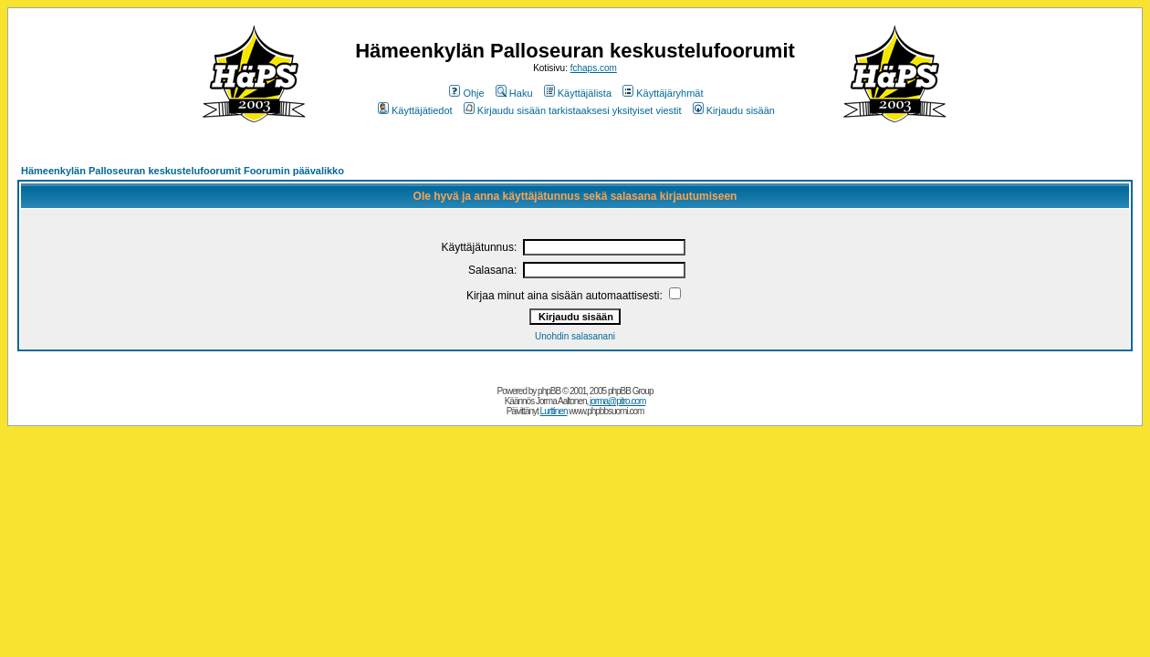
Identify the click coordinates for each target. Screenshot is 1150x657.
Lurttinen (554, 411)
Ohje (466, 93)
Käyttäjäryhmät (662, 93)
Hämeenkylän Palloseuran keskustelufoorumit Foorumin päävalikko (182, 170)
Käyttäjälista (578, 93)
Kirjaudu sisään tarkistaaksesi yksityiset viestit (573, 110)
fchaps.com (593, 68)
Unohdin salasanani (575, 336)
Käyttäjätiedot (415, 110)
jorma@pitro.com (617, 401)
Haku (514, 93)
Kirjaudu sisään (734, 110)
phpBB (549, 391)
